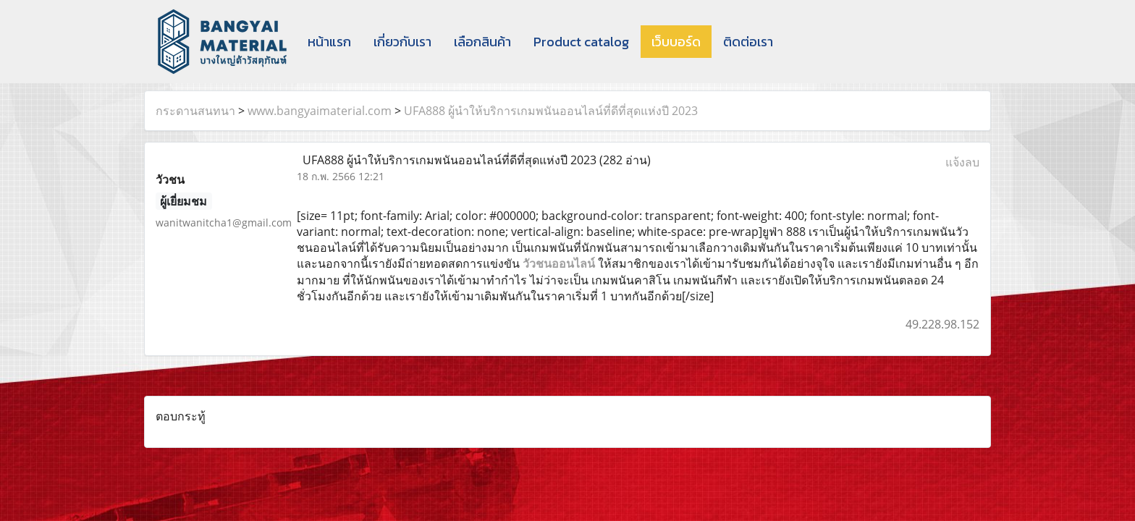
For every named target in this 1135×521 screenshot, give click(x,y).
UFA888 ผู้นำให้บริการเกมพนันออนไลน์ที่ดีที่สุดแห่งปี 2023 (551, 111)
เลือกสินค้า (482, 41)
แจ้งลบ (962, 162)
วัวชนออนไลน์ (559, 263)
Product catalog (581, 41)
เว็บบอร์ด (676, 41)
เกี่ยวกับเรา (402, 41)
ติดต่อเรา (748, 41)
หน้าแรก (329, 41)
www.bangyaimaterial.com (320, 111)
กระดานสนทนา (195, 111)
